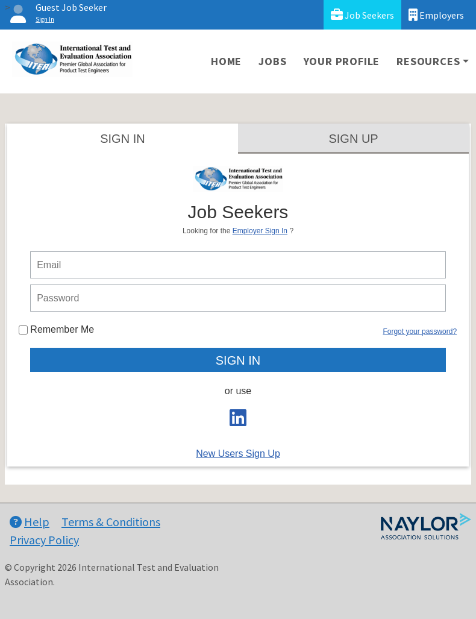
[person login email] (238, 264)
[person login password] (238, 298)
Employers (436, 14)
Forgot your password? (420, 331)
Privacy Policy (44, 539)
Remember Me (56, 329)
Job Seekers (362, 14)
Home (226, 61)
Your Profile (342, 61)
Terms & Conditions (110, 521)
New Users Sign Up (238, 453)
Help (29, 521)
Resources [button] (428, 61)
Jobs (272, 61)
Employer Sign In (260, 231)
